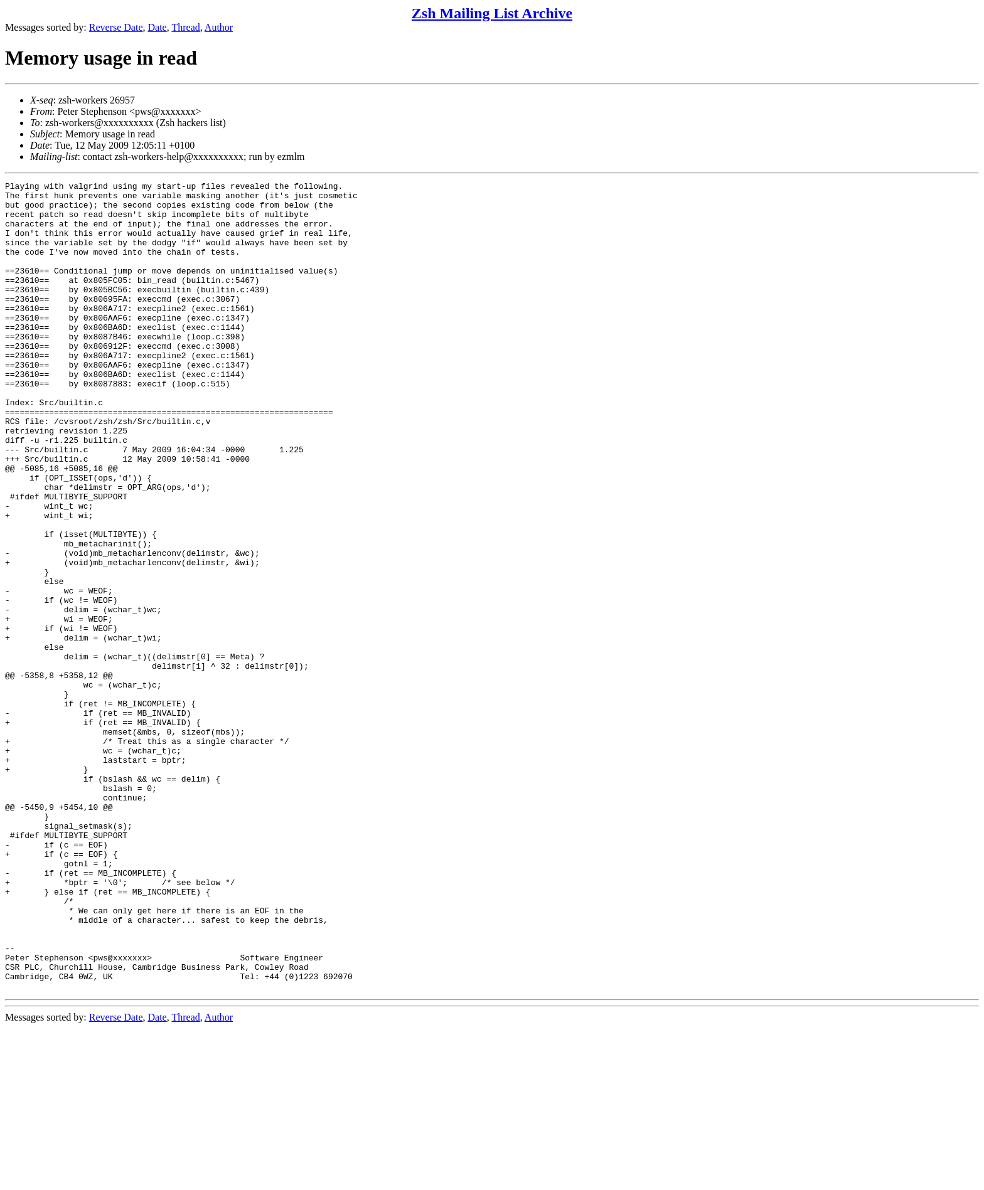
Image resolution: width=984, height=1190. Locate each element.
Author (219, 27)
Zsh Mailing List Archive (492, 13)
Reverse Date (116, 27)
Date (157, 27)
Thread (185, 27)
